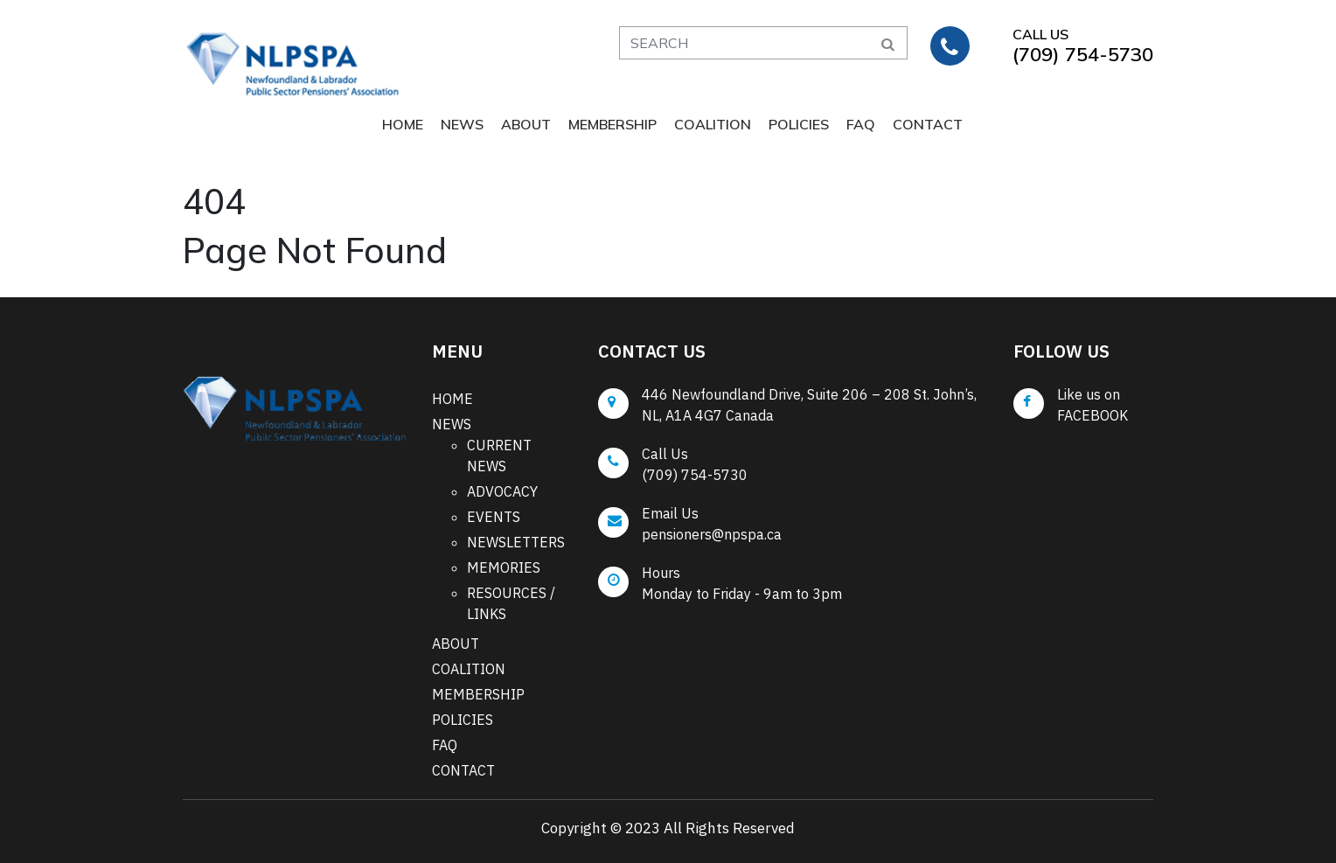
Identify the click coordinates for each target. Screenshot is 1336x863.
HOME (402, 124)
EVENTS (493, 516)
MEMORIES (503, 567)
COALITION (712, 124)
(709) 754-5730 (695, 475)
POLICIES (799, 124)
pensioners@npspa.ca (712, 534)
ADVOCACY (502, 491)
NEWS (462, 124)
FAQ (860, 124)
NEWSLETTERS (516, 542)
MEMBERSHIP (612, 124)
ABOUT (526, 124)
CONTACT (928, 124)
